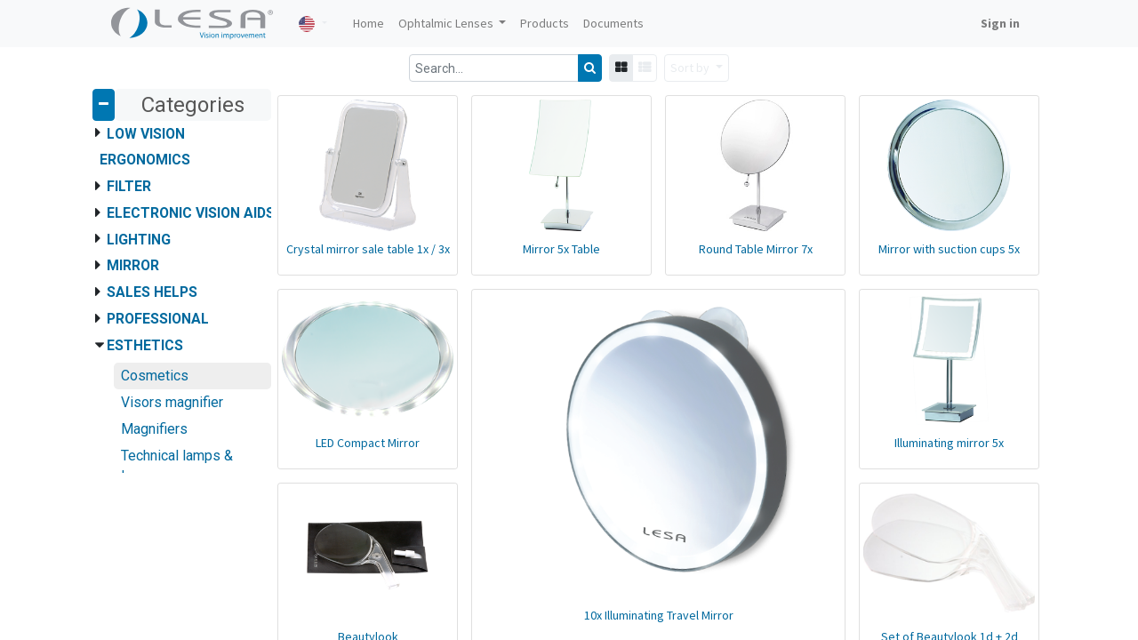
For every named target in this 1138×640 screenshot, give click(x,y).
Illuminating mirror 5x (949, 443)
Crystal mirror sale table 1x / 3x (368, 249)
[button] (696, 68)
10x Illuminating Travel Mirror (658, 615)
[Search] (590, 68)
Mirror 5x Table (561, 249)
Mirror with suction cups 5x (949, 249)
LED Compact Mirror (368, 443)
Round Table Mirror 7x (756, 249)
